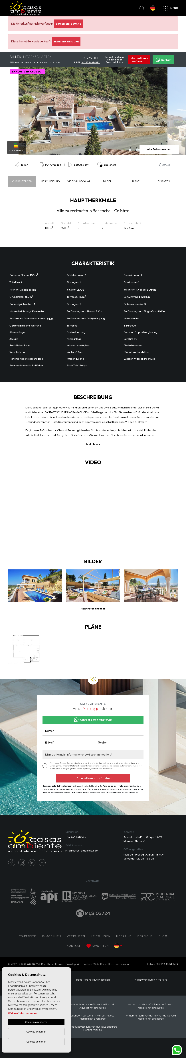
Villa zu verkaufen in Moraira (151, 979)
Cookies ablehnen (36, 1041)
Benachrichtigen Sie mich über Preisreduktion (114, 60)
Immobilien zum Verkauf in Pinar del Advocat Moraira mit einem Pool (151, 1017)
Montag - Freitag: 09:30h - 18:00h (144, 854)
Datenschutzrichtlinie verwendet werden (89, 765)
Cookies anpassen (36, 1031)
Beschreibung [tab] (50, 181)
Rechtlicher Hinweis (52, 964)
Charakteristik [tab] (22, 181)
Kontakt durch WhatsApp (93, 719)
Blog (163, 936)
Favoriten (97, 946)
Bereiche (145, 936)
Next (163, 111)
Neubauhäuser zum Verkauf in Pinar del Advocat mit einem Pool (93, 1006)
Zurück (164, 164)
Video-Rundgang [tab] (78, 181)
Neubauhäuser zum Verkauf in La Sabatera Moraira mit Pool (93, 1028)
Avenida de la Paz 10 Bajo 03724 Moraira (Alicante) (143, 839)
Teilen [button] (21, 164)
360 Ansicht (78, 164)
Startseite (27, 936)
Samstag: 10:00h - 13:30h (139, 858)
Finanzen (164, 181)
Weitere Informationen (22, 1013)
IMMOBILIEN (51, 936)
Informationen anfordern (139, 60)
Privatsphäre (73, 964)
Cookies (87, 964)
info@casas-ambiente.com (81, 850)
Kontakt (163, 60)
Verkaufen (76, 936)
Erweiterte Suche (68, 23)
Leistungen (100, 936)
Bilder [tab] (107, 181)
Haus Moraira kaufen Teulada (93, 979)
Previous (22, 111)
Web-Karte (100, 964)
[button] (93, 608)
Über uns (124, 936)
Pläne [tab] (136, 181)
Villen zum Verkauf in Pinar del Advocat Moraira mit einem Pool (93, 1017)
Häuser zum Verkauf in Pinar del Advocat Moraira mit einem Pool (151, 1006)
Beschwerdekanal (118, 964)
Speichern (106, 164)
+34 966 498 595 (75, 837)
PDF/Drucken (50, 164)
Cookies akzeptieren (36, 1022)
